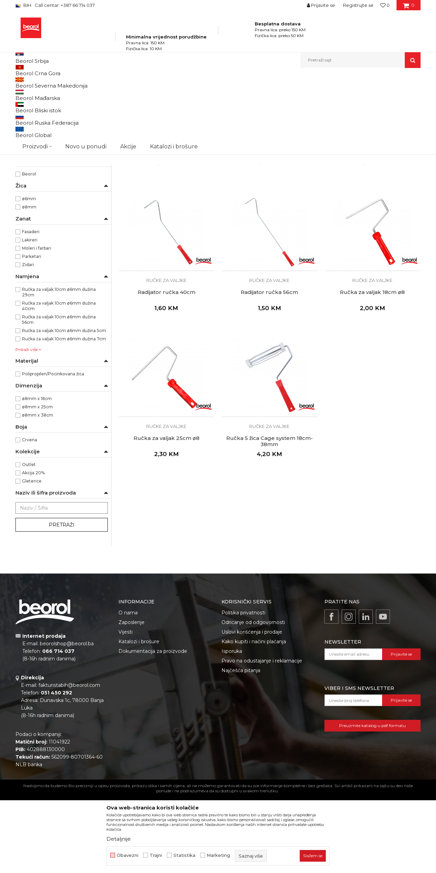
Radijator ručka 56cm (269, 370)
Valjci (169, 82)
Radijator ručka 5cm (166, 225)
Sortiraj (247, 94)
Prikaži (347, 94)
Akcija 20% (33, 551)
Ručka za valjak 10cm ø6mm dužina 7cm (64, 417)
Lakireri (29, 318)
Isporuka (231, 729)
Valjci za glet (31, 126)
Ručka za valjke (38, 227)
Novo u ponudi (85, 60)
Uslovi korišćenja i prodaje (251, 710)
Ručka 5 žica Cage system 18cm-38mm (269, 519)
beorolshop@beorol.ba (67, 722)
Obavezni (127, 855)
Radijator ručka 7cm (269, 225)
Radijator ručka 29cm (372, 225)
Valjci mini (29, 176)
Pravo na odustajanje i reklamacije (261, 739)
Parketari (31, 334)
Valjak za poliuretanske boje (46, 110)
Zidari (28, 342)
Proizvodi (83, 82)
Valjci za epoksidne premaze (48, 135)
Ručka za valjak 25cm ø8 (166, 516)
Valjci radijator (33, 184)
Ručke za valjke (34, 192)
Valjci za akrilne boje (39, 143)
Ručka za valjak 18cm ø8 (372, 370)
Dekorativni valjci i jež (40, 201)
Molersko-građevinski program (128, 82)
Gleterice (32, 559)
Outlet (29, 542)
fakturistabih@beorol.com (69, 763)
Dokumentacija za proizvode (152, 729)
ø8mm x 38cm (37, 493)
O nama (128, 691)
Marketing (218, 855)
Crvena (29, 518)
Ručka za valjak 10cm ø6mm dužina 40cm (59, 384)
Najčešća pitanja (240, 749)
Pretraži (61, 603)
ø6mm (29, 277)
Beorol (29, 252)
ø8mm (29, 285)
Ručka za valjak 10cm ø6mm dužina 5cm (64, 408)
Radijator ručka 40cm (166, 370)
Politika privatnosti (243, 691)
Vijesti (125, 710)
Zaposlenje (131, 701)
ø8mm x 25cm (37, 485)
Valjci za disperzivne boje (45, 151)
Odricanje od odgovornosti (253, 701)
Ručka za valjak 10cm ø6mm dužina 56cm (59, 398)
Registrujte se (358, 5)
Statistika (184, 855)
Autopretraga (216, 94)
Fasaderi (30, 310)
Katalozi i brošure (138, 720)
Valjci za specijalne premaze (47, 168)
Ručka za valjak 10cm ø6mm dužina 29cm (59, 370)
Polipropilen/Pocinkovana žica (53, 452)
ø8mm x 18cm (37, 476)
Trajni (156, 855)
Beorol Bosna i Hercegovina (42, 82)
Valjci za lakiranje (36, 118)
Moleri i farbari (36, 326)
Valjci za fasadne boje (40, 159)
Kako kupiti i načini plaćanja (253, 720)
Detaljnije (118, 839)
